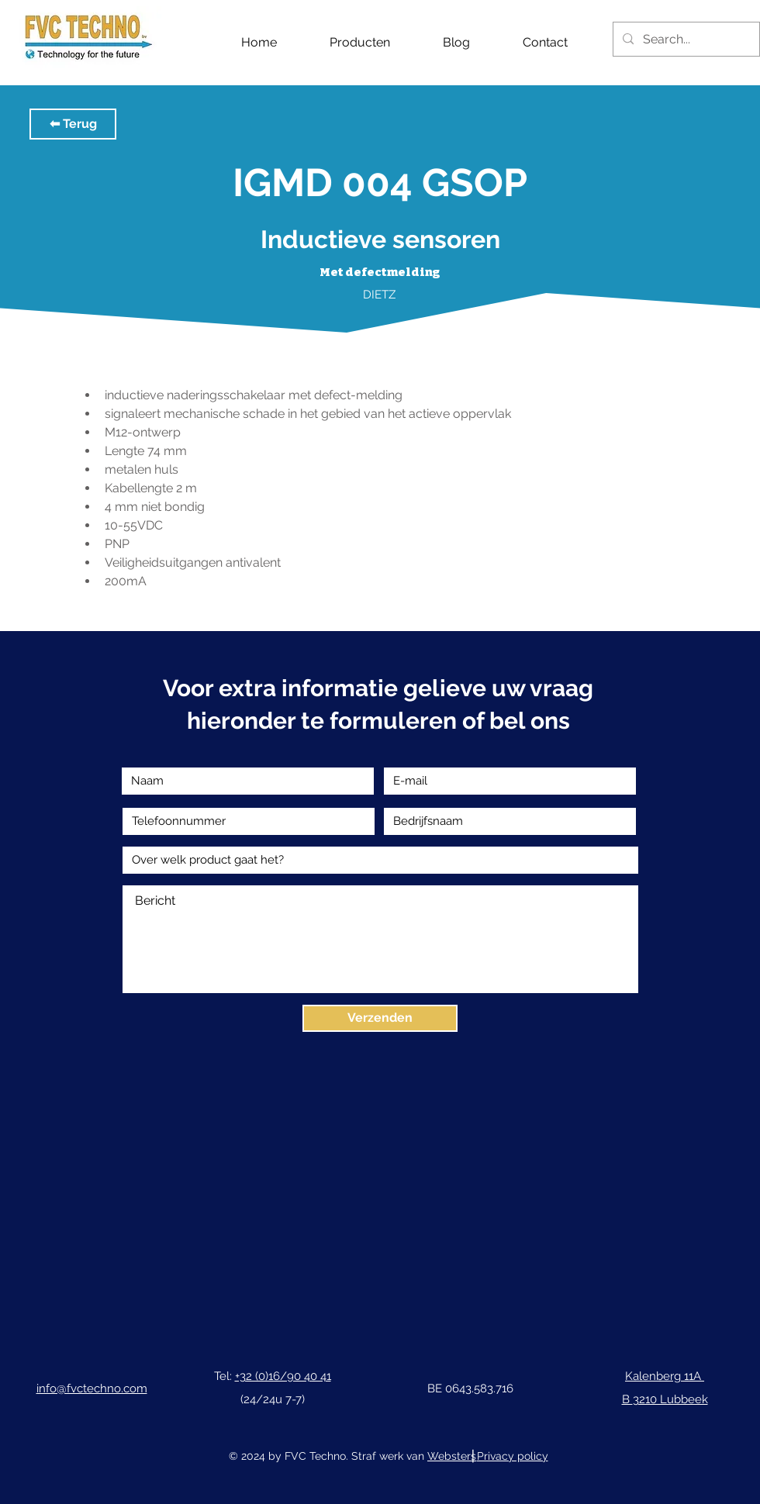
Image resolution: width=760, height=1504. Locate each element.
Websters (451, 1456)
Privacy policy (512, 1456)
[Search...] (685, 39)
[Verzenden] (380, 1018)
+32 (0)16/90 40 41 (283, 1376)
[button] (72, 124)
